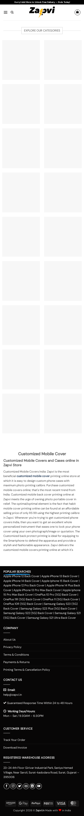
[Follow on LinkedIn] (32, 786)
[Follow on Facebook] (6, 786)
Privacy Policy (12, 647)
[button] (5, 12)
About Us (9, 639)
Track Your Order (14, 740)
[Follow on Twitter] (19, 786)
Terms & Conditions (16, 655)
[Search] (12, 12)
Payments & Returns (16, 662)
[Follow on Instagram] (13, 786)
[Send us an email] (26, 786)
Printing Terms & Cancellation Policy (26, 670)
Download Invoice (15, 747)
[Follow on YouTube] (39, 786)
